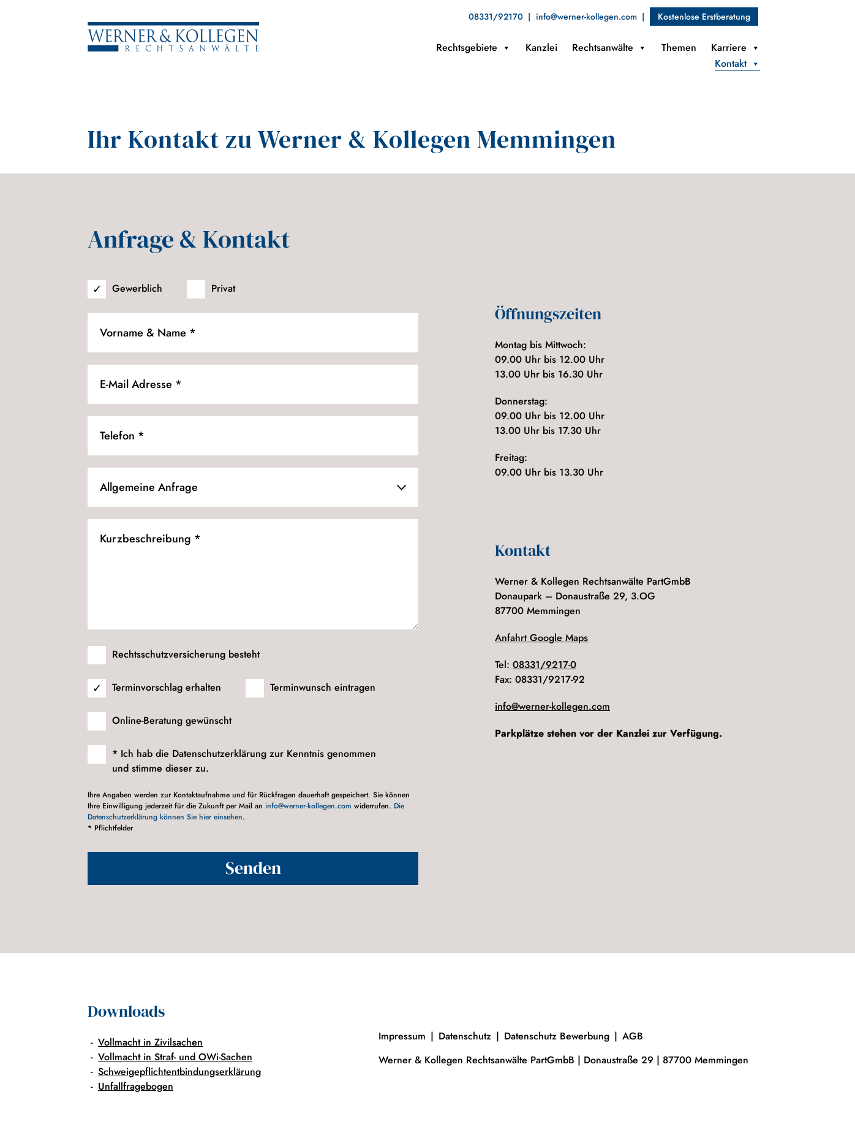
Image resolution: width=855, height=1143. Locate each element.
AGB (632, 1036)
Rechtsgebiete (473, 47)
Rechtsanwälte (609, 47)
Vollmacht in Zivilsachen (150, 1042)
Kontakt (737, 63)
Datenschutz (465, 1036)
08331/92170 (496, 16)
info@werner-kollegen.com (586, 16)
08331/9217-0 (544, 665)
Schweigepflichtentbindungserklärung (179, 1072)
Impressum (402, 1036)
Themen (678, 47)
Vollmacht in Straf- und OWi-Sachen (175, 1057)
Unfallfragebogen (135, 1086)
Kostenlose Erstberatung (704, 16)
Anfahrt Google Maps (541, 638)
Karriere (735, 47)
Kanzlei (541, 47)
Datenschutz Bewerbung (556, 1036)
